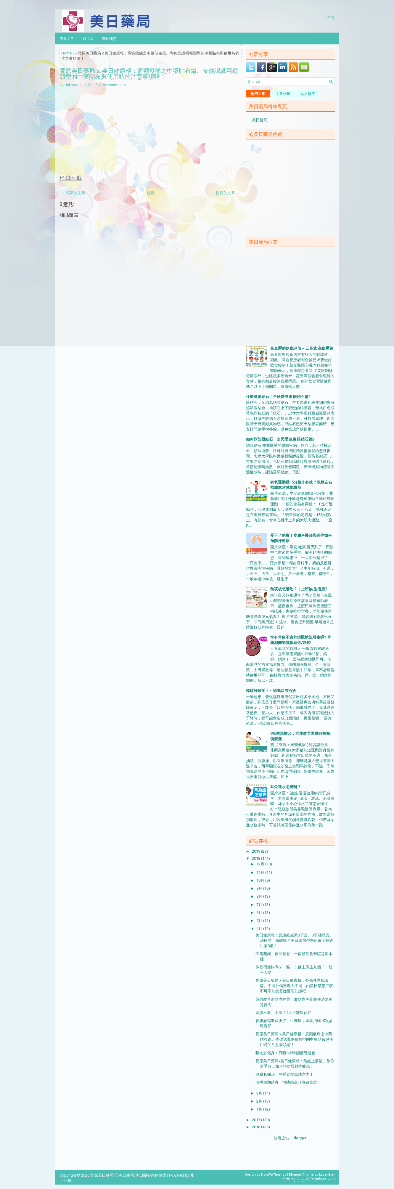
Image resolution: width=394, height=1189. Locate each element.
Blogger (299, 1138)
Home (66, 53)
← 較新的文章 (73, 193)
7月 (259, 904)
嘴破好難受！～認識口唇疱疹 (271, 690)
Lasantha (326, 1175)
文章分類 (283, 94)
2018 (256, 858)
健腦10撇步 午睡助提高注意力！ (284, 1074)
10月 (260, 880)
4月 (259, 928)
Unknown (72, 85)
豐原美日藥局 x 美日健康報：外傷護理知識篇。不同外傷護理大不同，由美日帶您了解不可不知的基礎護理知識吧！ (294, 985)
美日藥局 (259, 120)
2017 (256, 1120)
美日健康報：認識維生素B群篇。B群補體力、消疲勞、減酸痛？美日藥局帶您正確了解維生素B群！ (294, 940)
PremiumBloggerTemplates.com (308, 1178)
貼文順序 (307, 94)
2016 (256, 1127)
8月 (259, 896)
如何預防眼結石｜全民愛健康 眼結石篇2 (280, 439)
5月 (259, 920)
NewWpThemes (273, 1175)
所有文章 (66, 38)
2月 (259, 1101)
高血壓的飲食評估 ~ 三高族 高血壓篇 (301, 348)
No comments (114, 85)
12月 (260, 864)
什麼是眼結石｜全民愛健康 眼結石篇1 (278, 396)
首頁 (331, 17)
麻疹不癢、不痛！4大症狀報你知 (283, 1012)
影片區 (88, 38)
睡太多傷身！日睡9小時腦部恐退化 (285, 1053)
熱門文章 (258, 94)
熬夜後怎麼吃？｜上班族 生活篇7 (298, 589)
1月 (259, 1109)
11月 (260, 872)
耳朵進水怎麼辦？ (285, 787)
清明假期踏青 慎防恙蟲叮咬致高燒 (286, 1082)
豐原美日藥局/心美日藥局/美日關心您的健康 (128, 1175)
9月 (259, 888)
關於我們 (109, 38)
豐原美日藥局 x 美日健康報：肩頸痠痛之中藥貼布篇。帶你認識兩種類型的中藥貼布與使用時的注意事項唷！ (148, 73)
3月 (259, 1093)
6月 (259, 912)
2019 (256, 851)
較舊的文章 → (228, 193)
